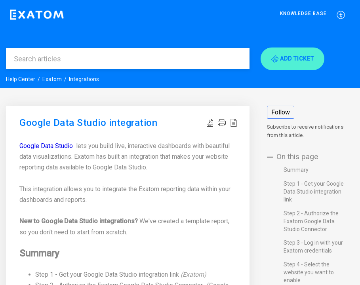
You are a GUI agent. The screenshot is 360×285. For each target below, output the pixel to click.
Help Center (20, 79)
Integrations (84, 79)
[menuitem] (303, 15)
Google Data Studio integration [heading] (88, 123)
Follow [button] (280, 112)
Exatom (52, 79)
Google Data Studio (46, 146)
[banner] (180, 44)
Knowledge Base (303, 13)
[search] (128, 58)
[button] (341, 15)
